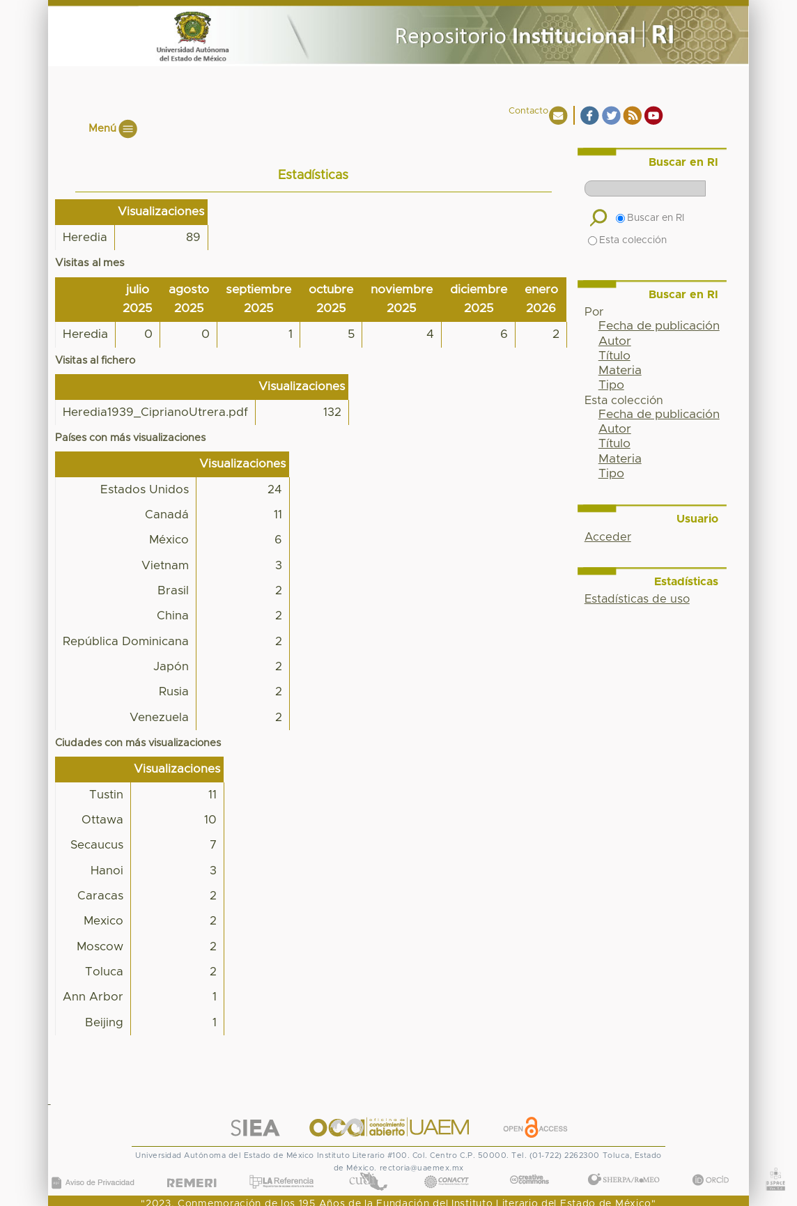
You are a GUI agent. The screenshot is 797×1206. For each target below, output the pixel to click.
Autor (614, 341)
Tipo (611, 385)
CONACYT (446, 1167)
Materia (620, 370)
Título (614, 356)
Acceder (608, 537)
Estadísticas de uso (637, 599)
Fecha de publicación (659, 326)
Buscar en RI (650, 218)
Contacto (528, 111)
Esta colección (627, 240)
